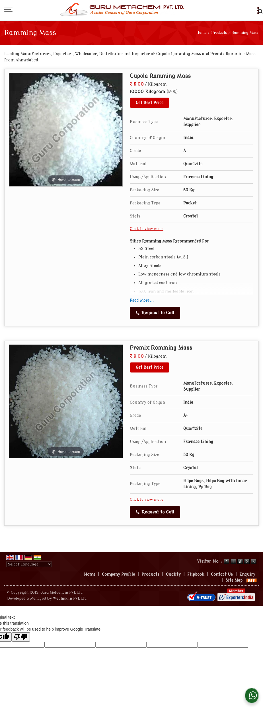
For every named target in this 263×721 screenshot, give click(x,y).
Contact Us (222, 574)
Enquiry (247, 574)
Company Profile (118, 574)
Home (201, 33)
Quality (173, 574)
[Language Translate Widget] (29, 564)
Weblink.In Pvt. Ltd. (70, 598)
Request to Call (155, 312)
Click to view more (146, 229)
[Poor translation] (21, 637)
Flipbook (195, 574)
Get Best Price (149, 103)
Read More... (142, 300)
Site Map (234, 580)
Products (219, 33)
